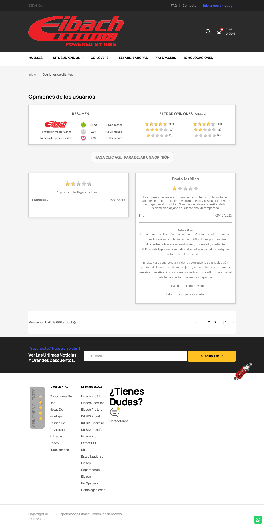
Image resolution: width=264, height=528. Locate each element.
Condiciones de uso (61, 399)
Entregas (56, 436)
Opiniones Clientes (34, 407)
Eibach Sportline (92, 403)
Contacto (189, 5)
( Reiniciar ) (200, 114)
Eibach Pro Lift (91, 409)
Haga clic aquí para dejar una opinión (132, 157)
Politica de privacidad (57, 426)
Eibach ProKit (90, 396)
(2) (159, 135)
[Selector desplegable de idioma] (78, 5)
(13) (207, 129)
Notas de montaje (56, 412)
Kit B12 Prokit (90, 416)
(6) (207, 135)
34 (224, 322)
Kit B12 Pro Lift (91, 429)
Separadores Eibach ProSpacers (90, 476)
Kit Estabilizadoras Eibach (92, 456)
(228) (207, 124)
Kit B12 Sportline (93, 423)
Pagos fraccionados (59, 446)
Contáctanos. (119, 421)
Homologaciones (93, 490)
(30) (159, 129)
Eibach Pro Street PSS (89, 439)
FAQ (174, 5)
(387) (159, 124)
